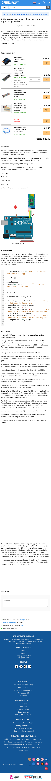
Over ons (23, 704)
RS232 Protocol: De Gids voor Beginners (23, 747)
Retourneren (23, 687)
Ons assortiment (23, 709)
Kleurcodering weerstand (23, 731)
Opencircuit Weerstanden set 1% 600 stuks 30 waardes (20, 107)
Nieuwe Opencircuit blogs (23, 736)
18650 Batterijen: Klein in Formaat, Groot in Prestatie (23, 745)
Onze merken (23, 712)
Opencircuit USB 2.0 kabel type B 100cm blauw (20, 129)
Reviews (23, 707)
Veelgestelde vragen (23, 715)
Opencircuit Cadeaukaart (23, 723)
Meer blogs (23, 750)
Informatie (23, 682)
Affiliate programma (23, 728)
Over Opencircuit (23, 701)
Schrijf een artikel (23, 726)
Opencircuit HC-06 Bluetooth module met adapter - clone (20, 72)
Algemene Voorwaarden (23, 690)
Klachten (23, 696)
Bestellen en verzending (23, 685)
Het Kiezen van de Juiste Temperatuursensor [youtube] (23, 742)
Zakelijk (23, 651)
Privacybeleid (23, 693)
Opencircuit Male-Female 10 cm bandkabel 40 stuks (20, 93)
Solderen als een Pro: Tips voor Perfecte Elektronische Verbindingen (23, 739)
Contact (23, 653)
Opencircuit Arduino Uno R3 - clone (20, 60)
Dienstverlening (23, 720)
